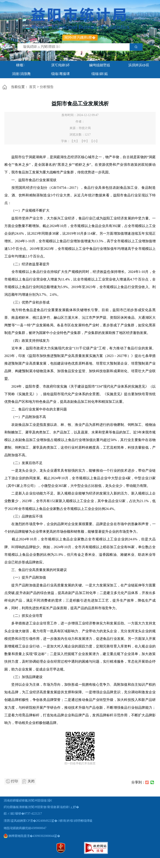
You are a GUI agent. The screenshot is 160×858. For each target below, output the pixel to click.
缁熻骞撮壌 (60, 74)
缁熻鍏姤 (99, 74)
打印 (14, 781)
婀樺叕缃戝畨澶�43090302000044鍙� (32, 836)
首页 (32, 87)
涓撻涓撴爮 (21, 74)
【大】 (74, 141)
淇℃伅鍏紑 (60, 65)
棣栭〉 (21, 65)
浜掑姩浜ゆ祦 (138, 65)
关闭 (31, 781)
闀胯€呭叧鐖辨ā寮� (80, 37)
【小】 (94, 141)
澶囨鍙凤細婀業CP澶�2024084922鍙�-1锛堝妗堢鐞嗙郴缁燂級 (48, 820)
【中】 (84, 141)
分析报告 (47, 87)
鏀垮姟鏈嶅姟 (99, 65)
